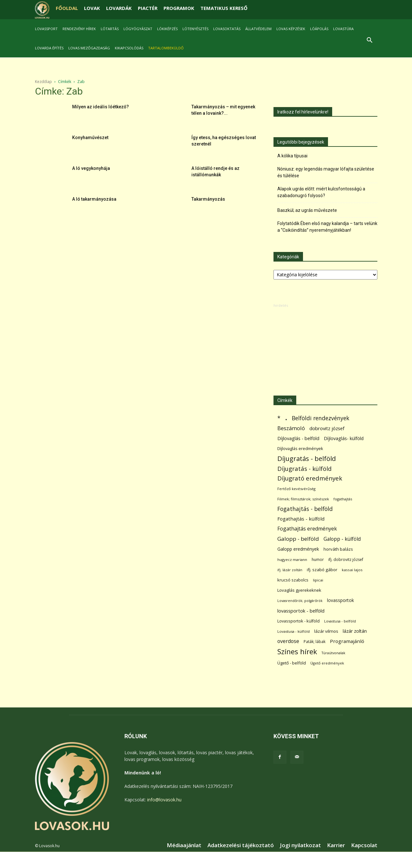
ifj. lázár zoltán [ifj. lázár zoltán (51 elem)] (289, 569)
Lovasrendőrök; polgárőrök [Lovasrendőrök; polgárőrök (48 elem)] (300, 600)
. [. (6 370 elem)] (286, 416)
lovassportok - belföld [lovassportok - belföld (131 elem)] (300, 611)
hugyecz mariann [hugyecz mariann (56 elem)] (292, 559)
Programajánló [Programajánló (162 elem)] (347, 641)
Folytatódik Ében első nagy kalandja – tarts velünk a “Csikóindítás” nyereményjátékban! (327, 227)
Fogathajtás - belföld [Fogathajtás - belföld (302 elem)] (305, 508)
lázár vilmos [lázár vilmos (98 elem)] (326, 631)
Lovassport (46, 28)
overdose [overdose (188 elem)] (288, 641)
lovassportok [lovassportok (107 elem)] (340, 600)
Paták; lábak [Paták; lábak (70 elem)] (314, 641)
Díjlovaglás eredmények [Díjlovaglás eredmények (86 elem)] (300, 448)
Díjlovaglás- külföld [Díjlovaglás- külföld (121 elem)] (344, 438)
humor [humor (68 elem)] (318, 559)
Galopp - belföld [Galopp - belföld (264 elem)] (298, 538)
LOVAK (92, 8)
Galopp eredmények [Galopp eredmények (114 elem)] (298, 549)
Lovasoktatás (226, 28)
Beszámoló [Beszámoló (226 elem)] (291, 428)
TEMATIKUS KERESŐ (224, 8)
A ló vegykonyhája (91, 168)
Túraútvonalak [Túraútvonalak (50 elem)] (333, 652)
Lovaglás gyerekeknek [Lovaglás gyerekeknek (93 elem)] (299, 590)
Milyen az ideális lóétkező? (100, 106)
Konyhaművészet (90, 137)
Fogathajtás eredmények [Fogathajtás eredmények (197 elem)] (307, 528)
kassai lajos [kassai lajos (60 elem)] (352, 569)
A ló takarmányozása (94, 199)
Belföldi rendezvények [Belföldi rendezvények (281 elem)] (320, 418)
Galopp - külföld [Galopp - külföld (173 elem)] (342, 539)
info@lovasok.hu (164, 800)
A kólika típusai (292, 155)
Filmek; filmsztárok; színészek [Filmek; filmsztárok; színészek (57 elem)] (303, 499)
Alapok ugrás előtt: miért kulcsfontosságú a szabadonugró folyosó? (321, 192)
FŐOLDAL (67, 8)
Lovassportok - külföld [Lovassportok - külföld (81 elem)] (298, 621)
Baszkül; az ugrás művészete (307, 210)
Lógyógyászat (137, 28)
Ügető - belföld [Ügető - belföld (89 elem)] (291, 663)
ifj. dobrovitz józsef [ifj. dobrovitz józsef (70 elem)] (345, 559)
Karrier (336, 845)
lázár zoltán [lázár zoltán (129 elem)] (355, 631)
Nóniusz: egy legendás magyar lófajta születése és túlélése (325, 172)
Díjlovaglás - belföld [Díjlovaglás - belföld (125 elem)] (298, 438)
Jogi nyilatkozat (300, 845)
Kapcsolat (364, 845)
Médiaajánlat (184, 845)
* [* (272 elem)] (279, 418)
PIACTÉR (147, 8)
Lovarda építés (49, 48)
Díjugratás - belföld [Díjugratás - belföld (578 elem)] (306, 458)
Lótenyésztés (195, 28)
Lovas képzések (290, 28)
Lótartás (110, 28)
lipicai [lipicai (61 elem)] (318, 580)
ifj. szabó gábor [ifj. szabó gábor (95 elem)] (322, 569)
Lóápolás (319, 28)
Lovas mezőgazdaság (89, 48)
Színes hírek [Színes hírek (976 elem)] (297, 651)
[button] (369, 41)
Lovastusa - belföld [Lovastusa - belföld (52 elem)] (340, 621)
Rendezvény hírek (79, 28)
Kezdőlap (43, 81)
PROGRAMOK (179, 8)
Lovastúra (343, 28)
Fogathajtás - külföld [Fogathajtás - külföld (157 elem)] (300, 518)
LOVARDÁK (119, 8)
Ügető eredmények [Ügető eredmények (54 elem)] (327, 663)
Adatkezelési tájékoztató (240, 845)
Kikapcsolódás (129, 48)
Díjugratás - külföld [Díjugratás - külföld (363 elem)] (304, 468)
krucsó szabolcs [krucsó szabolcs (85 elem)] (292, 580)
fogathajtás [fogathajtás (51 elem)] (342, 499)
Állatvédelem (258, 28)
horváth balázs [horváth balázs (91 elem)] (338, 549)
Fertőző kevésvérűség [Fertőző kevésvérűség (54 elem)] (296, 488)
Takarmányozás (208, 199)
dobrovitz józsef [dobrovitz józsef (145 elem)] (326, 428)
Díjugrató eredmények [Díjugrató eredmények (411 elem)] (309, 478)
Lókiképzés (167, 28)
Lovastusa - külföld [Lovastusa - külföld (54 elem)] (293, 631)
